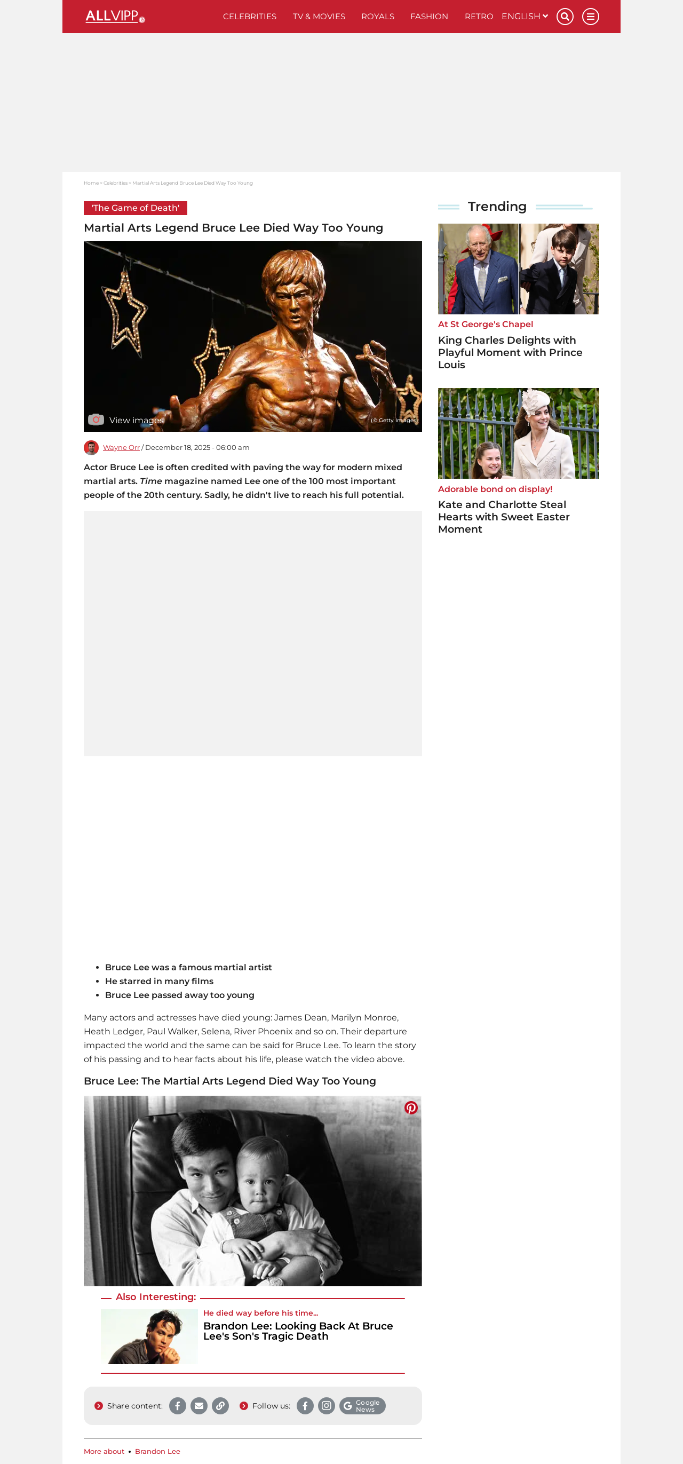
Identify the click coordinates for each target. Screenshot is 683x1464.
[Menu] (590, 16)
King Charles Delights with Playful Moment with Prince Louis (510, 352)
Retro (479, 16)
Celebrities (249, 16)
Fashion (429, 16)
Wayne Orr (121, 448)
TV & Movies (319, 16)
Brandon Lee (157, 1451)
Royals (377, 16)
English (525, 16)
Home (91, 183)
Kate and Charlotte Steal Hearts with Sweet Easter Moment (504, 516)
